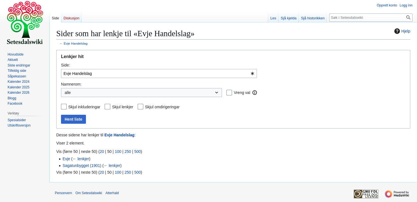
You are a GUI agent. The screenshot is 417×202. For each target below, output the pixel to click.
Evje (66, 159)
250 (128, 151)
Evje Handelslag (76, 43)
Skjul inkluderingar (84, 107)
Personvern (63, 193)
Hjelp (401, 31)
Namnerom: (71, 84)
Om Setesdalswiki (88, 193)
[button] (254, 92)
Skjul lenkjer (122, 107)
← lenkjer (80, 159)
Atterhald (112, 193)
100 (118, 151)
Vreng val (242, 92)
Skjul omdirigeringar (162, 107)
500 (137, 151)
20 (102, 151)
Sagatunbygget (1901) (81, 165)
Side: (65, 65)
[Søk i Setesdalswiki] (371, 17)
